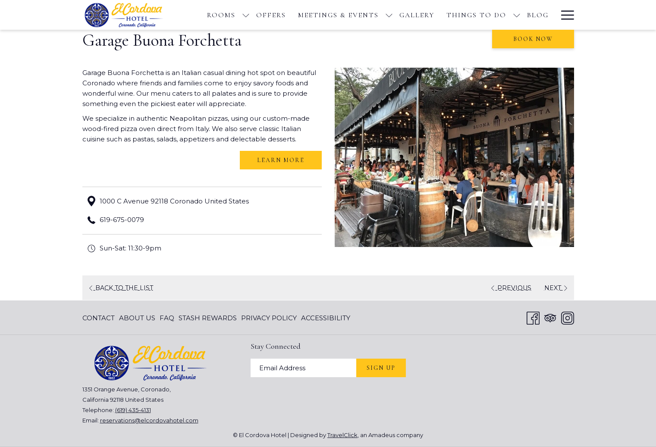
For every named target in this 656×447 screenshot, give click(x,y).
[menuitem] (221, 15)
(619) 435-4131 (133, 409)
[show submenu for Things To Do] (516, 15)
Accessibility (325, 318)
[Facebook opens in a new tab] (533, 317)
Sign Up (381, 368)
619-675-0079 (122, 220)
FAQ (167, 318)
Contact (98, 318)
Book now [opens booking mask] (533, 39)
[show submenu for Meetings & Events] (389, 15)
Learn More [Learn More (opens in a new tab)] (280, 160)
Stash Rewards (208, 318)
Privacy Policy (269, 318)
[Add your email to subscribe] (303, 368)
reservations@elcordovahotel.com (149, 420)
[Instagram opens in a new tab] (567, 317)
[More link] (564, 15)
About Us (137, 318)
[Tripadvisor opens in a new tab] (550, 317)
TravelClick (342, 434)
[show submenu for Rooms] (246, 15)
